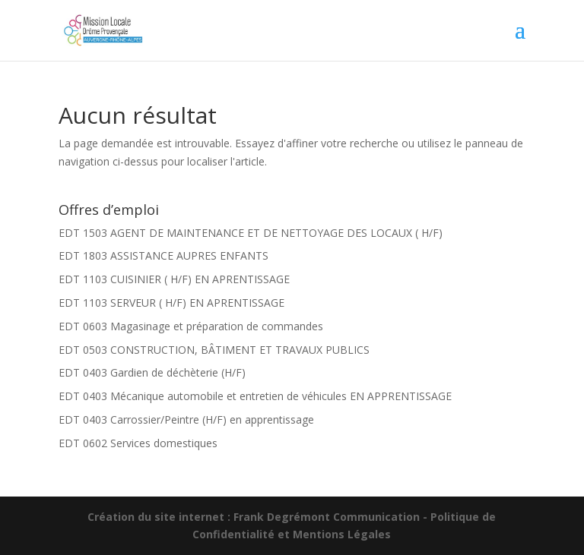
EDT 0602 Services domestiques (138, 443)
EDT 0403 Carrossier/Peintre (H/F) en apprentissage (186, 419)
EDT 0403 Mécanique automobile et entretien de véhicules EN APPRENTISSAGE (255, 396)
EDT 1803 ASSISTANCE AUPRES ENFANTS (163, 255)
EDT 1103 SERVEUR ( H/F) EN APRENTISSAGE (171, 302)
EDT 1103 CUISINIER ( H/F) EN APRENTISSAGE (174, 279)
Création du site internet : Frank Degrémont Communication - (258, 516)
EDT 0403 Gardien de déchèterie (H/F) (152, 372)
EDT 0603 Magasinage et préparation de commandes (191, 326)
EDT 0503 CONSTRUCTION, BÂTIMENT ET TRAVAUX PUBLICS (214, 349)
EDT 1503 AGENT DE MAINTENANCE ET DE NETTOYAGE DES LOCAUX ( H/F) (251, 232)
